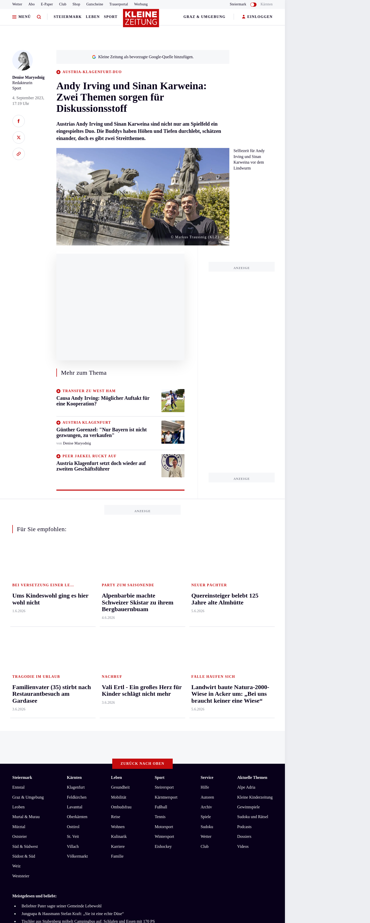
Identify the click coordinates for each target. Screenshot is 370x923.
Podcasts (244, 627)
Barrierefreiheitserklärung (98, 758)
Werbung (141, 4)
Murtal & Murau (26, 617)
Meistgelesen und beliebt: (34, 696)
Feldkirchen (76, 598)
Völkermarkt (77, 656)
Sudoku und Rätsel (252, 617)
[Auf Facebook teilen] (18, 121)
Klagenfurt (76, 588)
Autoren (207, 598)
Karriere (118, 647)
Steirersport (164, 588)
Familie (117, 656)
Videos (243, 647)
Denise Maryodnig (28, 77)
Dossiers (244, 637)
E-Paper (47, 4)
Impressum (22, 758)
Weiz (16, 666)
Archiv (206, 607)
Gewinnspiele (248, 607)
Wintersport (164, 637)
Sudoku (207, 627)
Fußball (161, 607)
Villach (73, 647)
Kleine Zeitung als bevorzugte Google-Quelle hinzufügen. (142, 57)
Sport (111, 17)
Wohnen (118, 627)
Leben (93, 17)
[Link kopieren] (18, 154)
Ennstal (18, 588)
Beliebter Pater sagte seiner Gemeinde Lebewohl (61, 706)
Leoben (18, 607)
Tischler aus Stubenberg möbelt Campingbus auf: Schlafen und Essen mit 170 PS (88, 722)
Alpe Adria (246, 588)
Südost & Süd (23, 656)
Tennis (160, 617)
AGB (40, 758)
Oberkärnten (77, 617)
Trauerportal (118, 4)
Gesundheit (120, 588)
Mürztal (18, 627)
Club (62, 4)
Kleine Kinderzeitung (255, 598)
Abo (31, 4)
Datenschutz (60, 758)
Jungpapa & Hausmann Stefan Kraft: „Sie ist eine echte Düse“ (73, 714)
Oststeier (19, 637)
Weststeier (20, 676)
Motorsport (164, 627)
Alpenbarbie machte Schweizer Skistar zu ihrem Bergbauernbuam (76, 737)
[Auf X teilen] (18, 137)
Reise (115, 617)
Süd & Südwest (25, 647)
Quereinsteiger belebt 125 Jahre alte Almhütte (59, 730)
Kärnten (267, 4)
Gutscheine (94, 4)
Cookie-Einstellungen (144, 758)
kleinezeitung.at (40, 776)
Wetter (17, 4)
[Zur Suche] (39, 17)
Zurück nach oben (143, 564)
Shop (76, 4)
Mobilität (118, 598)
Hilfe (205, 588)
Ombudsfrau (121, 607)
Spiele (206, 617)
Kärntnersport (166, 598)
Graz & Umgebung (204, 17)
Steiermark (68, 17)
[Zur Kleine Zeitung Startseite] (141, 20)
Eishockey (163, 647)
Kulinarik (119, 637)
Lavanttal (74, 607)
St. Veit (73, 637)
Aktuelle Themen (252, 578)
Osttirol (73, 627)
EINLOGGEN (257, 17)
